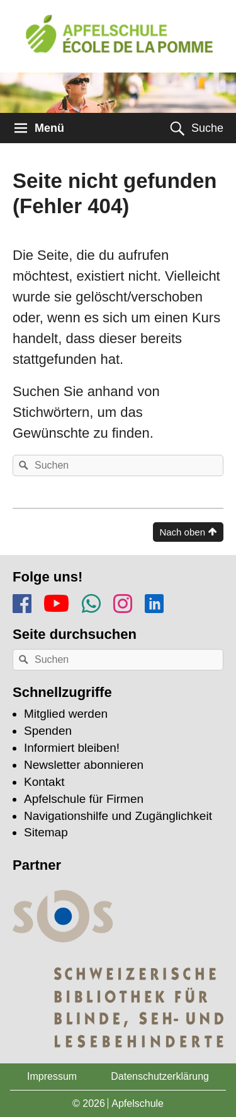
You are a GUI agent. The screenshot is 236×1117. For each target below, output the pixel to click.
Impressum (52, 1076)
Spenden (48, 730)
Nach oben (182, 532)
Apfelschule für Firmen (83, 798)
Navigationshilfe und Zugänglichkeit (118, 815)
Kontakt (44, 781)
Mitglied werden (66, 713)
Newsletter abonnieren (83, 764)
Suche (207, 128)
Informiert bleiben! (72, 747)
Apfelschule (137, 1103)
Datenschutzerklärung (160, 1076)
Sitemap (46, 832)
